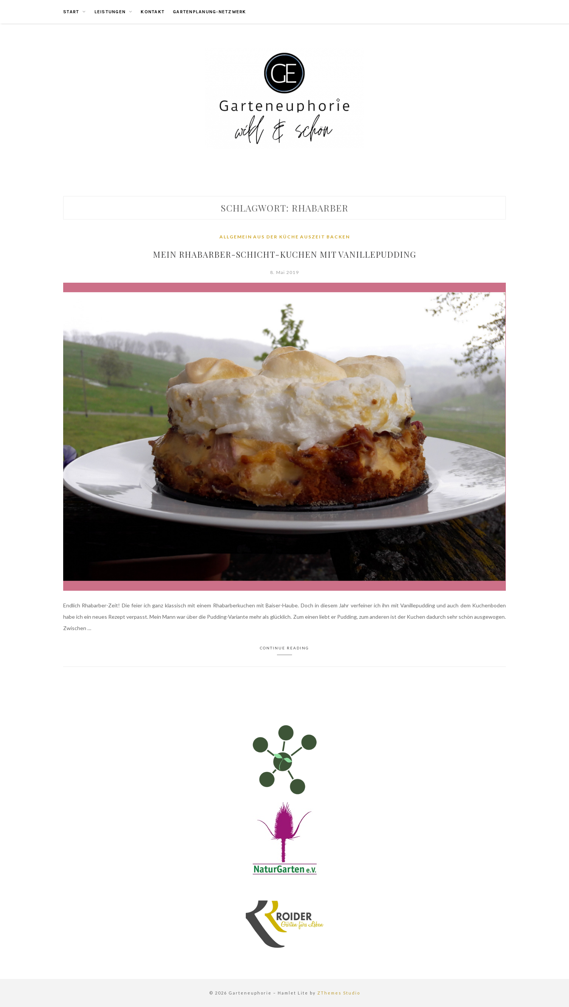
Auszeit (312, 237)
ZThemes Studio (338, 992)
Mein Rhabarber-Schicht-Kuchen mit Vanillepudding (284, 254)
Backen (338, 237)
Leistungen (110, 11)
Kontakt (153, 11)
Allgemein (235, 237)
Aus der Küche (276, 237)
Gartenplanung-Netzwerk (209, 11)
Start (71, 11)
